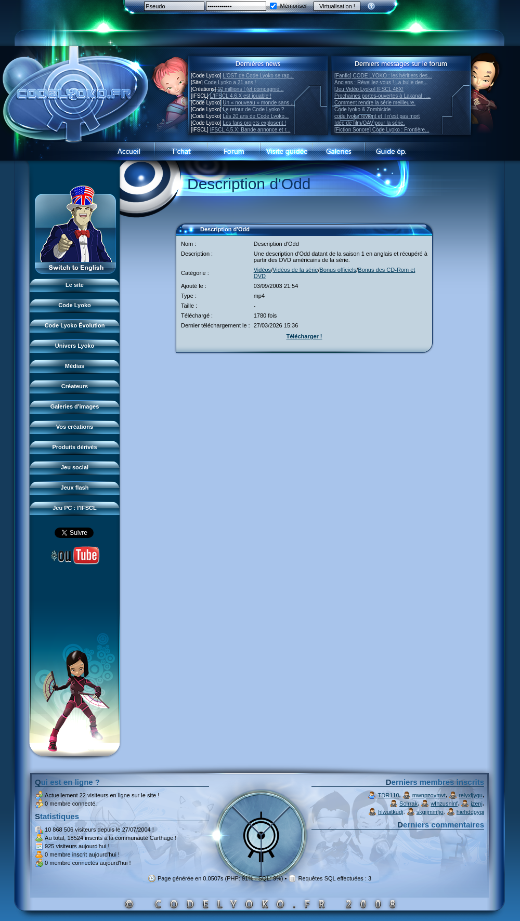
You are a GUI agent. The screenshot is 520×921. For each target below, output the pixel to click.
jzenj (477, 803)
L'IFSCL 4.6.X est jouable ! (240, 96)
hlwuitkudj (390, 812)
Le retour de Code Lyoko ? (253, 109)
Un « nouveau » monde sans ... (259, 103)
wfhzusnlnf (444, 803)
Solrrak (408, 803)
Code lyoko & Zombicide (362, 109)
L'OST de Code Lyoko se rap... (258, 75)
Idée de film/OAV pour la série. (369, 123)
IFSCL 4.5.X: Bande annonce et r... (250, 130)
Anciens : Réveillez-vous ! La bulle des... (381, 82)
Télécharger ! (304, 336)
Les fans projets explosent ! (254, 123)
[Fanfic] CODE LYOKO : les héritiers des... (383, 75)
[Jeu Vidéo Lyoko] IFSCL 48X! (369, 89)
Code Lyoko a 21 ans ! (230, 82)
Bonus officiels (338, 270)
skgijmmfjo (430, 812)
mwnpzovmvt (429, 795)
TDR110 (388, 795)
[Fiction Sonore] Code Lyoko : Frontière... (382, 130)
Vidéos (262, 270)
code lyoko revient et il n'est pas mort (377, 116)
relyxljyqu (471, 795)
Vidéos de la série (295, 270)
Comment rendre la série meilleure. (374, 103)
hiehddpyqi (470, 812)
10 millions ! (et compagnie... (250, 89)
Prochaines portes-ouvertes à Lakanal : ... (382, 96)
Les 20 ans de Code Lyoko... (256, 116)
